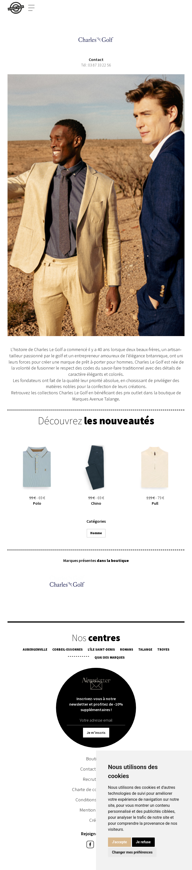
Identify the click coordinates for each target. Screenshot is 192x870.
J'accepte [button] (119, 842)
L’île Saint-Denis (101, 650)
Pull (155, 504)
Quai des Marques (109, 658)
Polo (37, 504)
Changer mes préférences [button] (132, 852)
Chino (96, 504)
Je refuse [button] (143, 842)
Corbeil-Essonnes (67, 650)
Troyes (163, 650)
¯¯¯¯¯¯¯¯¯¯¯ (79, 658)
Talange (145, 650)
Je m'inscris (96, 733)
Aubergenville (35, 650)
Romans (126, 650)
